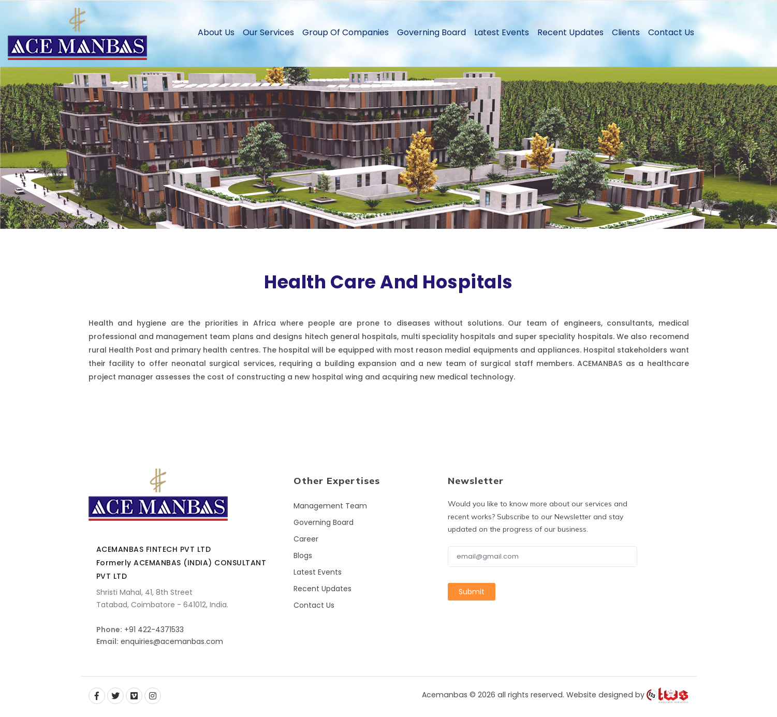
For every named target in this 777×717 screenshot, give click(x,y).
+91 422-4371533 (154, 629)
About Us (216, 32)
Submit (472, 592)
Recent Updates (570, 32)
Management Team (330, 506)
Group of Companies (345, 32)
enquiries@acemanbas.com (172, 641)
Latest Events (501, 32)
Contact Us (671, 32)
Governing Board (431, 32)
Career (306, 539)
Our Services (268, 32)
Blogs (303, 555)
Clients (626, 32)
